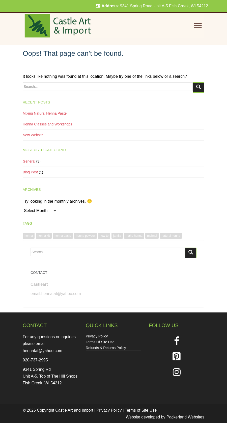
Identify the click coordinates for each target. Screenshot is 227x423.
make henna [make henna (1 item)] (134, 235)
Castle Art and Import (74, 410)
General (29, 161)
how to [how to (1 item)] (104, 235)
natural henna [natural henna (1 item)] (171, 235)
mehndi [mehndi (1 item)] (152, 235)
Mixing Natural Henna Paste (45, 113)
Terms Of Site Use (100, 342)
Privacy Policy (97, 336)
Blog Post (30, 172)
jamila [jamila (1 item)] (117, 235)
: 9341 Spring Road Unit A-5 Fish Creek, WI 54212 (152, 6)
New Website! (33, 135)
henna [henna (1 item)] (28, 235)
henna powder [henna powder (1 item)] (85, 235)
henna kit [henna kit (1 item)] (44, 235)
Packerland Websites (185, 417)
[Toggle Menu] (198, 25)
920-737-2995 (35, 360)
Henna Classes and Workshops (47, 124)
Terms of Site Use (141, 410)
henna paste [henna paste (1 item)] (62, 235)
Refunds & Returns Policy (106, 348)
